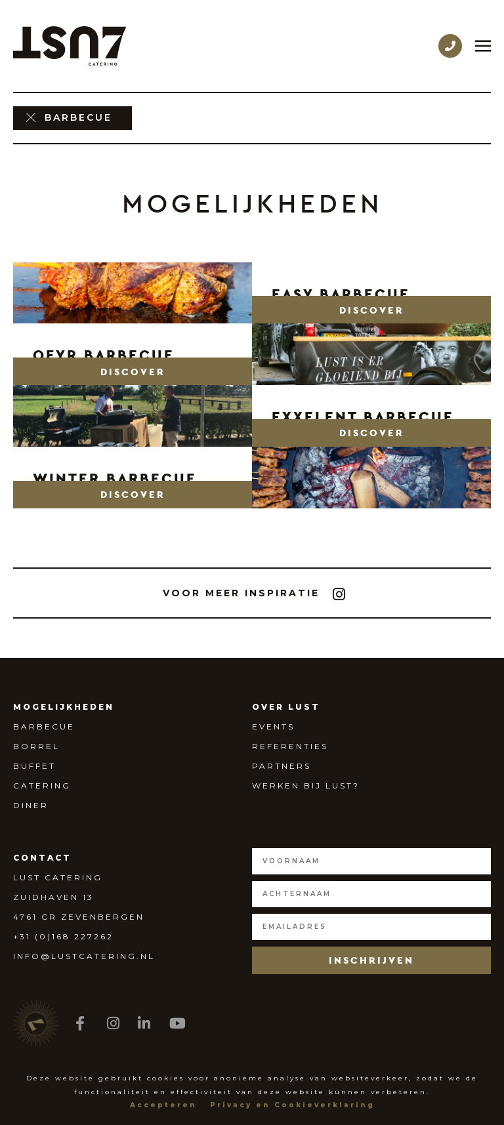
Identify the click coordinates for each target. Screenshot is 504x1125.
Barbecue (44, 726)
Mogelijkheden (63, 707)
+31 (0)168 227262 (63, 936)
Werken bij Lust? (306, 785)
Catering (42, 785)
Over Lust (286, 707)
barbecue (78, 117)
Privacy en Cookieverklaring (292, 1105)
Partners (281, 766)
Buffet (34, 766)
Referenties (290, 746)
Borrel (36, 746)
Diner (31, 805)
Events (273, 726)
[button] (371, 309)
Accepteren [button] (163, 1105)
